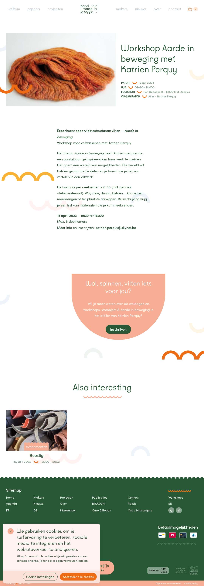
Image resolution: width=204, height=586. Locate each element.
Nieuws (38, 503)
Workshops (175, 497)
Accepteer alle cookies (78, 577)
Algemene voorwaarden (168, 583)
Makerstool (68, 510)
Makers (38, 497)
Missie (132, 503)
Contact (133, 497)
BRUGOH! (98, 503)
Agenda (11, 503)
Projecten (66, 497)
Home (10, 497)
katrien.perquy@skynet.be (116, 227)
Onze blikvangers (140, 510)
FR (8, 510)
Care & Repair (101, 510)
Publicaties (99, 497)
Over (63, 503)
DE (35, 510)
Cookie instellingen (40, 576)
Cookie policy (191, 583)
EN (170, 503)
